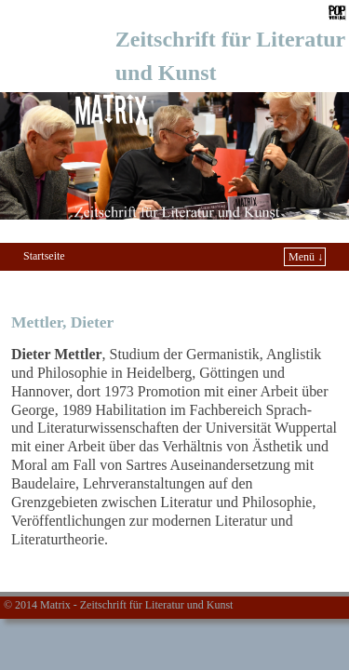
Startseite (44, 255)
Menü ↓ (306, 256)
